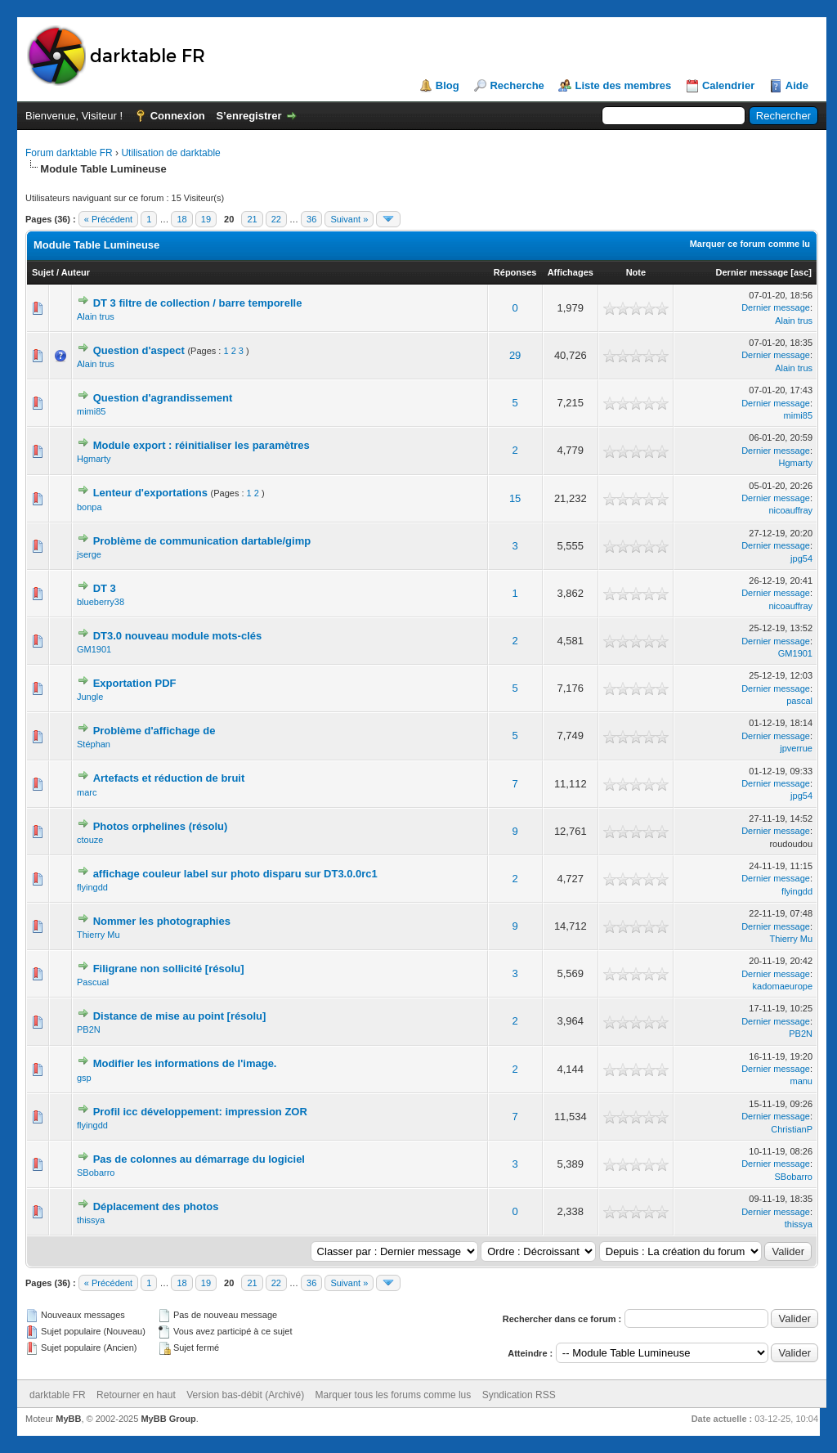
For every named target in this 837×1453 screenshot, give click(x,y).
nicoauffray (790, 510)
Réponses (515, 272)
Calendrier (728, 85)
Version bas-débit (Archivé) (245, 1395)
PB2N (89, 1029)
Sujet (43, 272)
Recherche (517, 85)
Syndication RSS (519, 1395)
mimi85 (91, 411)
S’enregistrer (248, 116)
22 (276, 219)
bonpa (89, 507)
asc (801, 272)
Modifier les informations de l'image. (185, 1063)
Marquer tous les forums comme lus (394, 1395)
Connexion (177, 116)
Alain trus (95, 316)
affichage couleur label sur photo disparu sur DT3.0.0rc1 (235, 874)
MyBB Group (168, 1419)
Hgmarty (94, 459)
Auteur (75, 272)
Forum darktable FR (69, 153)
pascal (799, 701)
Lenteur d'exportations (150, 493)
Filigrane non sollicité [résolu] (168, 968)
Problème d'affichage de (154, 730)
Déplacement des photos (156, 1206)
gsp (84, 1078)
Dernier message (752, 272)
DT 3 (104, 588)
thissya (91, 1220)
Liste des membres (623, 85)
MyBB (68, 1419)
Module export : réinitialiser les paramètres (201, 445)
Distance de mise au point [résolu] (179, 1016)
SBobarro (95, 1172)
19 (206, 219)
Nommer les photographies (162, 921)
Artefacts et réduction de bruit (169, 778)
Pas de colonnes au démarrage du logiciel (199, 1159)
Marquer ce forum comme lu (750, 244)
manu (801, 1081)
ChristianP (791, 1129)
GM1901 (94, 649)
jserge (89, 554)
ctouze (90, 840)
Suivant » (349, 219)
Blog (447, 85)
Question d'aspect (139, 350)
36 (311, 219)
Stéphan (93, 744)
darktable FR (57, 1395)
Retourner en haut (136, 1395)
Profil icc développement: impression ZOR (200, 1111)
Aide (797, 85)
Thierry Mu (98, 935)
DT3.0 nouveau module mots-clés (177, 636)
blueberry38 (100, 602)
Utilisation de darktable (170, 153)
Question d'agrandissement (163, 398)
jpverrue (796, 748)
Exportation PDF (135, 683)
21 (252, 219)
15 (515, 498)
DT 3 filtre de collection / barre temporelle (197, 303)
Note (636, 272)
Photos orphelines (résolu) (160, 826)
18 (181, 219)
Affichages (570, 272)
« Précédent (108, 219)
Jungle (90, 697)
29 (515, 355)
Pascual (93, 982)
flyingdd (92, 887)
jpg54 (801, 558)
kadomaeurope (782, 986)
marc (86, 792)
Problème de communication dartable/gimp (202, 541)
